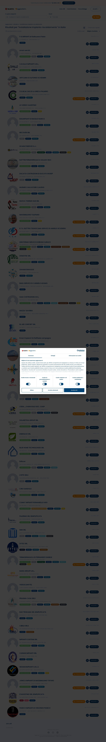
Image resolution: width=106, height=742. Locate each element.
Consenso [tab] (31, 355)
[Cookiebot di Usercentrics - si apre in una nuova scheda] (78, 351)
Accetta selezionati (53, 390)
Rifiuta (32, 390)
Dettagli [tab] (53, 355)
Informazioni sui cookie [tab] (75, 355)
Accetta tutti (74, 390)
